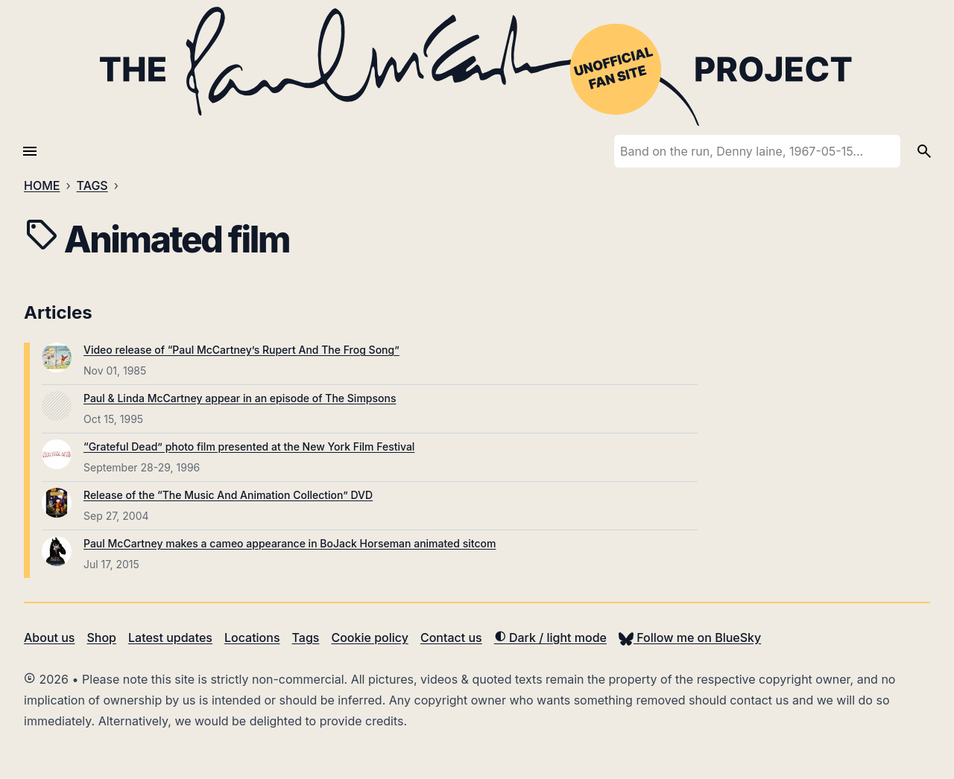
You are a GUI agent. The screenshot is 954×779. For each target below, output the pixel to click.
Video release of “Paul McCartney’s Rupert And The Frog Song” (241, 349)
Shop (101, 637)
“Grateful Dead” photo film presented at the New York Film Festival (248, 446)
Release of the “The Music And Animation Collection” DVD (228, 495)
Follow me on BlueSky (690, 637)
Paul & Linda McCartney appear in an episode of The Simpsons (239, 398)
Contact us (451, 637)
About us (49, 637)
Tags (306, 637)
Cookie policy (369, 637)
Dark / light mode (550, 637)
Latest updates (170, 637)
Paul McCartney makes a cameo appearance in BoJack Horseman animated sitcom (289, 543)
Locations (252, 637)
